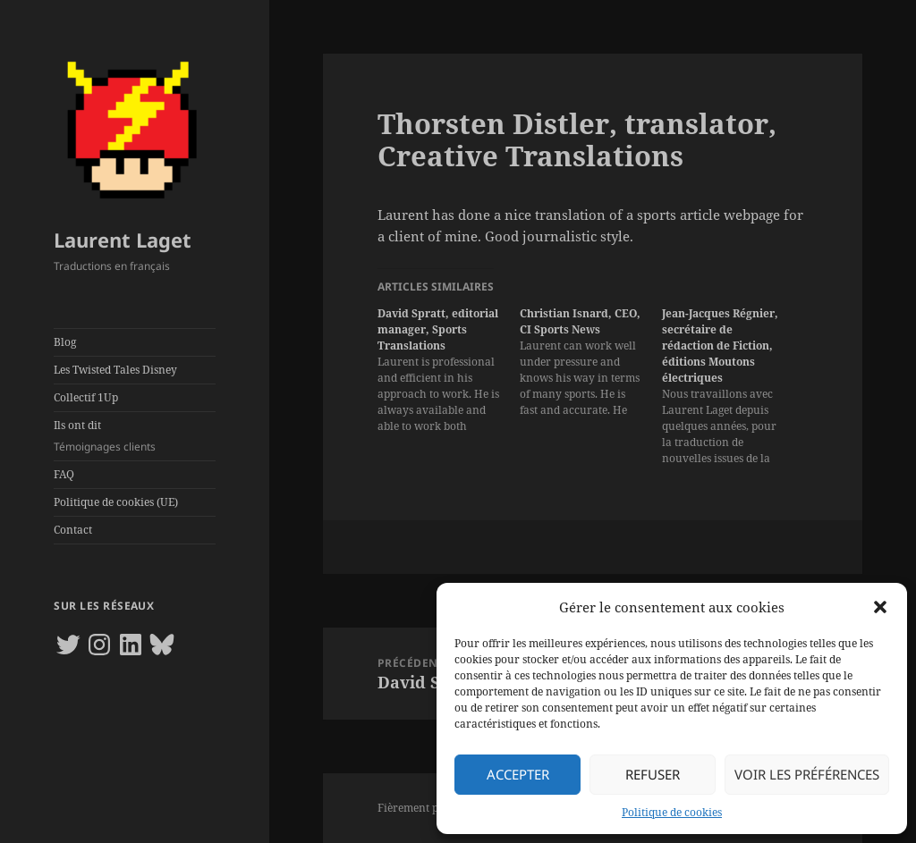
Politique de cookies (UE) (116, 502)
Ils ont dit (135, 436)
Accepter (518, 774)
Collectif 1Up (86, 397)
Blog (65, 342)
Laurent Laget (122, 239)
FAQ (64, 474)
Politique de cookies (672, 812)
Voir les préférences (806, 774)
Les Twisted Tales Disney (115, 369)
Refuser (652, 774)
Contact (73, 529)
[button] (880, 607)
